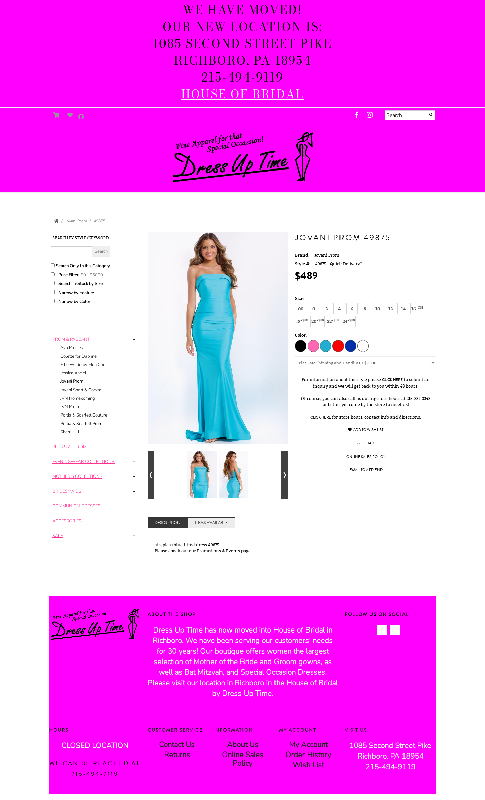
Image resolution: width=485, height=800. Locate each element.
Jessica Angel (73, 373)
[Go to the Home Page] (56, 221)
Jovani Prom (71, 381)
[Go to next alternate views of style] (284, 475)
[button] (242, 198)
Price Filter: (68, 275)
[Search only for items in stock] (53, 283)
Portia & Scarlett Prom (81, 424)
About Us (242, 745)
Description (167, 523)
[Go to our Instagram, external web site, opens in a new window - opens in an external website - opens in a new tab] (370, 115)
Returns (177, 755)
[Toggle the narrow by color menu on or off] (53, 301)
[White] (363, 345)
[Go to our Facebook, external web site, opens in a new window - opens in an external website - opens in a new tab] (356, 115)
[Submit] (431, 115)
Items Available (211, 523)
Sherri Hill (69, 432)
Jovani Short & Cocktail (82, 390)
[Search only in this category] (53, 265)
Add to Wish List (365, 429)
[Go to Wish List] (70, 115)
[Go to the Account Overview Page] (81, 117)
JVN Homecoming (77, 398)
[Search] (410, 115)
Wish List (308, 765)
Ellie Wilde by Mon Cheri (84, 365)
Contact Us (177, 745)
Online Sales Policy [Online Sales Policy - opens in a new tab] (365, 456)
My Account (308, 745)
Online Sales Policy (242, 759)
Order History (308, 755)
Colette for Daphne (78, 356)
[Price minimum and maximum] (93, 275)
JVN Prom (69, 407)
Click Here (392, 379)
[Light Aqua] (325, 345)
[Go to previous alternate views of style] (151, 475)
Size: (300, 298)
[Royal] (350, 345)
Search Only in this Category (83, 266)
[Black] (300, 345)
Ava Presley (72, 348)
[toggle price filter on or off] (53, 274)
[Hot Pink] (313, 345)
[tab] (95, 386)
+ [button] (134, 339)
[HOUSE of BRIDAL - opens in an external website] (242, 94)
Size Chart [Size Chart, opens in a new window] (366, 443)
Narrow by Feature (76, 293)
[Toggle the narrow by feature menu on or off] (53, 292)
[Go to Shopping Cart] (56, 115)
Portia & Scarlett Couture (83, 415)
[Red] (338, 345)
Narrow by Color (74, 302)
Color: (301, 335)
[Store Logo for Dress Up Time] (242, 157)
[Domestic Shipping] (365, 362)
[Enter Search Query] (71, 251)
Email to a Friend (366, 469)
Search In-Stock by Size (80, 284)
